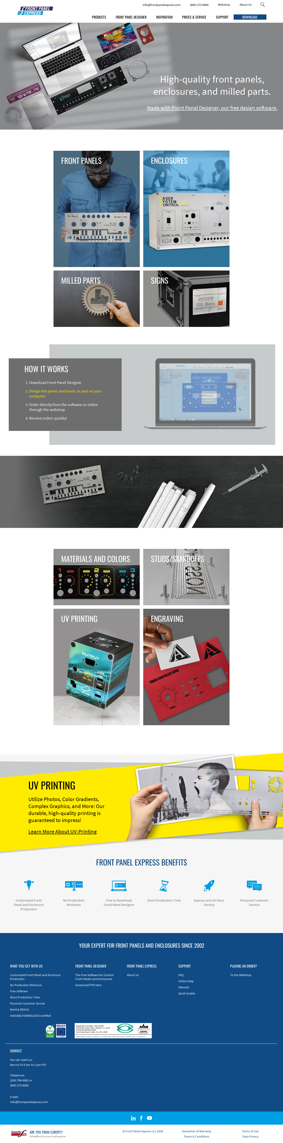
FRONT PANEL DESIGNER (131, 17)
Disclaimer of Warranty (196, 1131)
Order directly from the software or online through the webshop (63, 407)
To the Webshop (240, 975)
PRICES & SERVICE (194, 17)
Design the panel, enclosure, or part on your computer (65, 394)
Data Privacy (250, 1136)
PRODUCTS (99, 17)
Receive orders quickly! (48, 418)
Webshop (224, 5)
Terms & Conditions (196, 1136)
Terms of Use (250, 1131)
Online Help (186, 981)
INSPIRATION (164, 17)
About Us (246, 5)
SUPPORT (222, 17)
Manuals (183, 987)
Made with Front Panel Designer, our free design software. (212, 107)
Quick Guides (186, 993)
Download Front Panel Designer (55, 382)
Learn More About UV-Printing (62, 831)
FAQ (180, 975)
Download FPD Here (88, 985)
